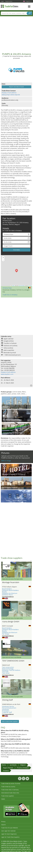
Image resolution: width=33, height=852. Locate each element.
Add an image (6, 461)
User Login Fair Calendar (8, 831)
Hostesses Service (8, 706)
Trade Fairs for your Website (9, 828)
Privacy (3, 821)
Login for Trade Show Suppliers (10, 837)
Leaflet (12, 285)
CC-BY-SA (30, 285)
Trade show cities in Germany (10, 790)
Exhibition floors (7, 595)
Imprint (3, 824)
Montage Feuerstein (10, 582)
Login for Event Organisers (9, 834)
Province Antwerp (23, 768)
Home (4, 765)
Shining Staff (7, 700)
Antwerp (6, 771)
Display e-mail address (9, 93)
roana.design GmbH (10, 621)
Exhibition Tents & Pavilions (11, 670)
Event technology (7, 669)
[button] (16, 270)
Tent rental (5, 673)
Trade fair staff (7, 712)
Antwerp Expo (7, 288)
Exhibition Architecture (9, 593)
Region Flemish (8, 768)
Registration (8, 1)
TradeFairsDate (9, 6)
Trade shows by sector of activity (10, 783)
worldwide (13, 765)
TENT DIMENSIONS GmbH (13, 661)
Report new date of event (16, 87)
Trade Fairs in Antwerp (10, 295)
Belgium (23, 765)
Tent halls (5, 672)
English (28, 1)
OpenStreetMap (21, 285)
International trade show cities (10, 793)
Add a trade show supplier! (10, 721)
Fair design (5, 634)
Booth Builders (7, 589)
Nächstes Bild (30, 569)
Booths (4, 592)
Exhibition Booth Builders (10, 590)
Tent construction (8, 667)
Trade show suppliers (7, 796)
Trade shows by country (8, 786)
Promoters (5, 711)
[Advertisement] (16, 33)
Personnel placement (9, 708)
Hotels (3, 799)
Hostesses (5, 709)
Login (2, 1)
